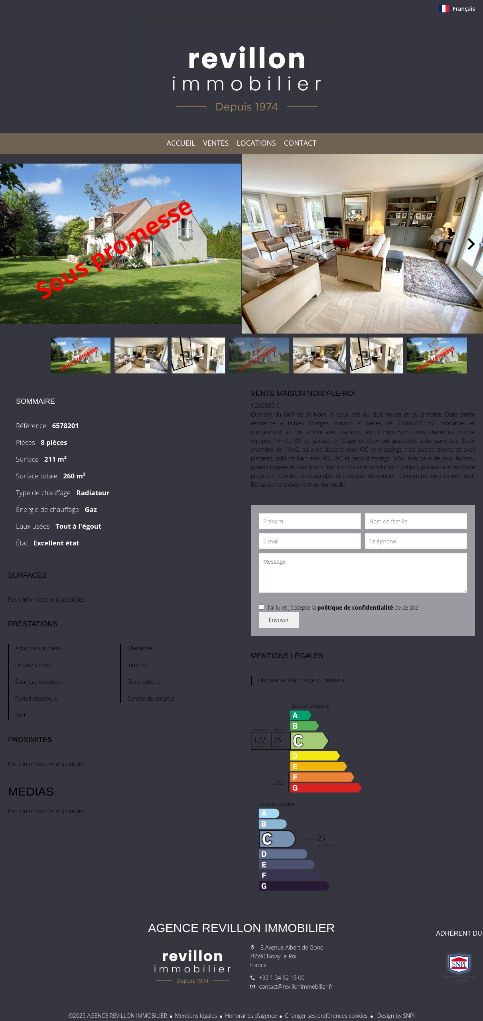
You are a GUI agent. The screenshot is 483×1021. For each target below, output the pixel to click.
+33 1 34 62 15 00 (282, 978)
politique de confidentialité (355, 607)
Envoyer (279, 620)
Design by (395, 1015)
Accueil (241, 73)
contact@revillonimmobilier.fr (296, 986)
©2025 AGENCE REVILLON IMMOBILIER (117, 1015)
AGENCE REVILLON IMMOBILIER (241, 927)
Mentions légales (196, 1015)
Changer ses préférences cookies (326, 1015)
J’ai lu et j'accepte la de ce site (343, 607)
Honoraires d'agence (251, 1015)
